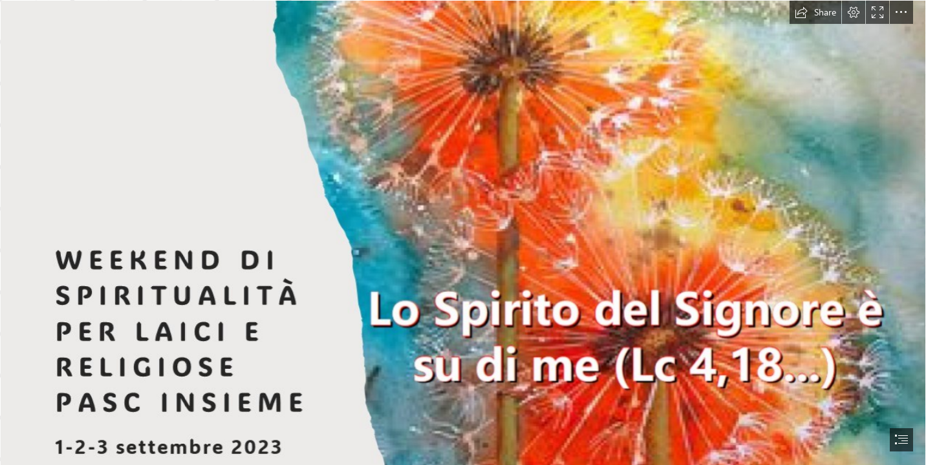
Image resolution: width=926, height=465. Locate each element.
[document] (463, 232)
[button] (815, 12)
